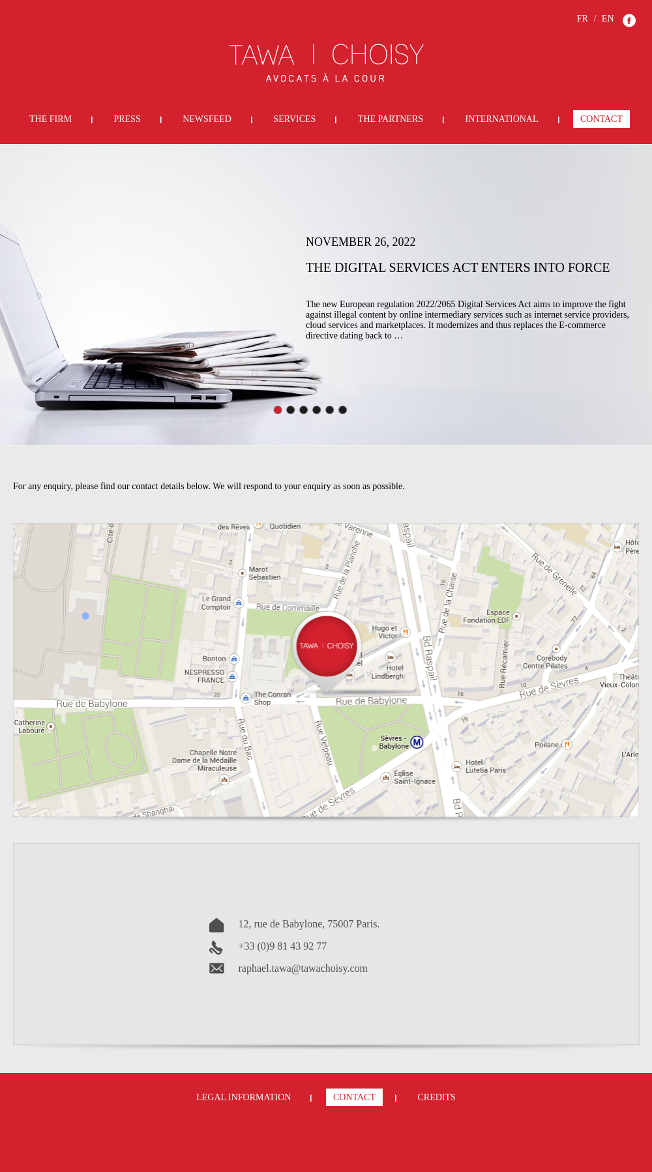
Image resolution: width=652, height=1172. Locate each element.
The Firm (50, 119)
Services (294, 119)
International (502, 119)
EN (608, 18)
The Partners (390, 119)
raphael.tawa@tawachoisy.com (303, 968)
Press (126, 119)
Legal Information (243, 1097)
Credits (436, 1097)
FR (582, 18)
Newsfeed (207, 119)
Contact (601, 119)
